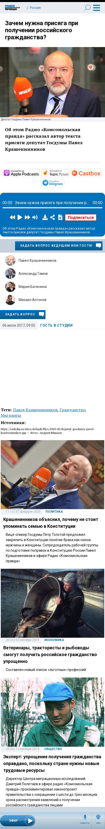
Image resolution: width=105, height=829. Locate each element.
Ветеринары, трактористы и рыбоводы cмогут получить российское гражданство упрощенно (50, 654)
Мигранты (11, 415)
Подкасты (85, 823)
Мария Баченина (33, 287)
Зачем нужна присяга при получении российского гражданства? (41, 30)
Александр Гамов (33, 274)
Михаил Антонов (32, 300)
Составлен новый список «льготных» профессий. (46, 670)
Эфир (98, 823)
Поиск (87, 8)
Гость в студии (56, 325)
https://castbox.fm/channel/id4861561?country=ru (100, 172)
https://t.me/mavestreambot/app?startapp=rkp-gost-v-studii (63, 182)
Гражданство (72, 409)
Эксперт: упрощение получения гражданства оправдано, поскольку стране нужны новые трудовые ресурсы (52, 763)
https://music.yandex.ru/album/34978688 (68, 172)
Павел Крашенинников (38, 260)
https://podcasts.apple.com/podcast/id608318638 (39, 172)
